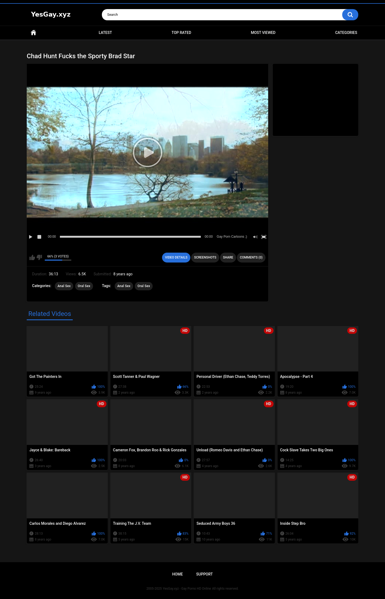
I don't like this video (39, 257)
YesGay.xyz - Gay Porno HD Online (187, 588)
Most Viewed (263, 32)
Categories (346, 32)
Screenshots (205, 257)
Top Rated (181, 32)
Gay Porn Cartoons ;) (232, 236)
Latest (105, 32)
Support (204, 574)
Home (33, 33)
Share (228, 257)
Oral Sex (84, 286)
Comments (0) (251, 257)
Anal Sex (64, 286)
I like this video (32, 257)
